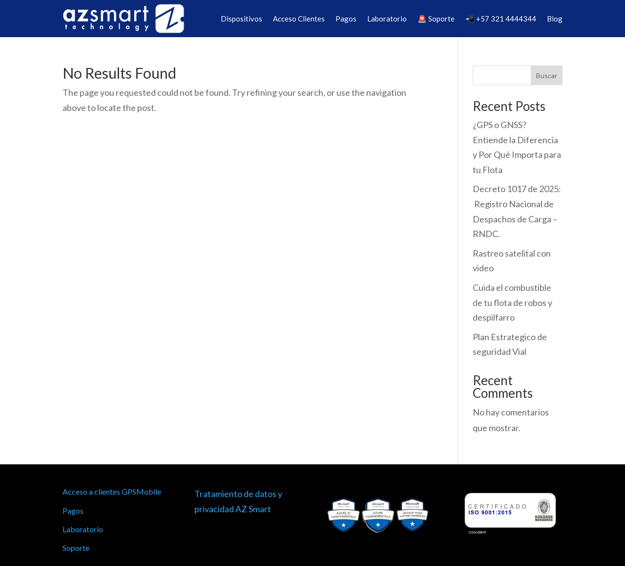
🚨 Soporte (436, 18)
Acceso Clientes (299, 18)
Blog (554, 18)
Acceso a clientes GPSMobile (111, 491)
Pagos (345, 18)
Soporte (75, 547)
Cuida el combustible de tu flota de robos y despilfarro (512, 302)
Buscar (546, 75)
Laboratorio (387, 18)
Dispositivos (241, 18)
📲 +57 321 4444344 (500, 18)
